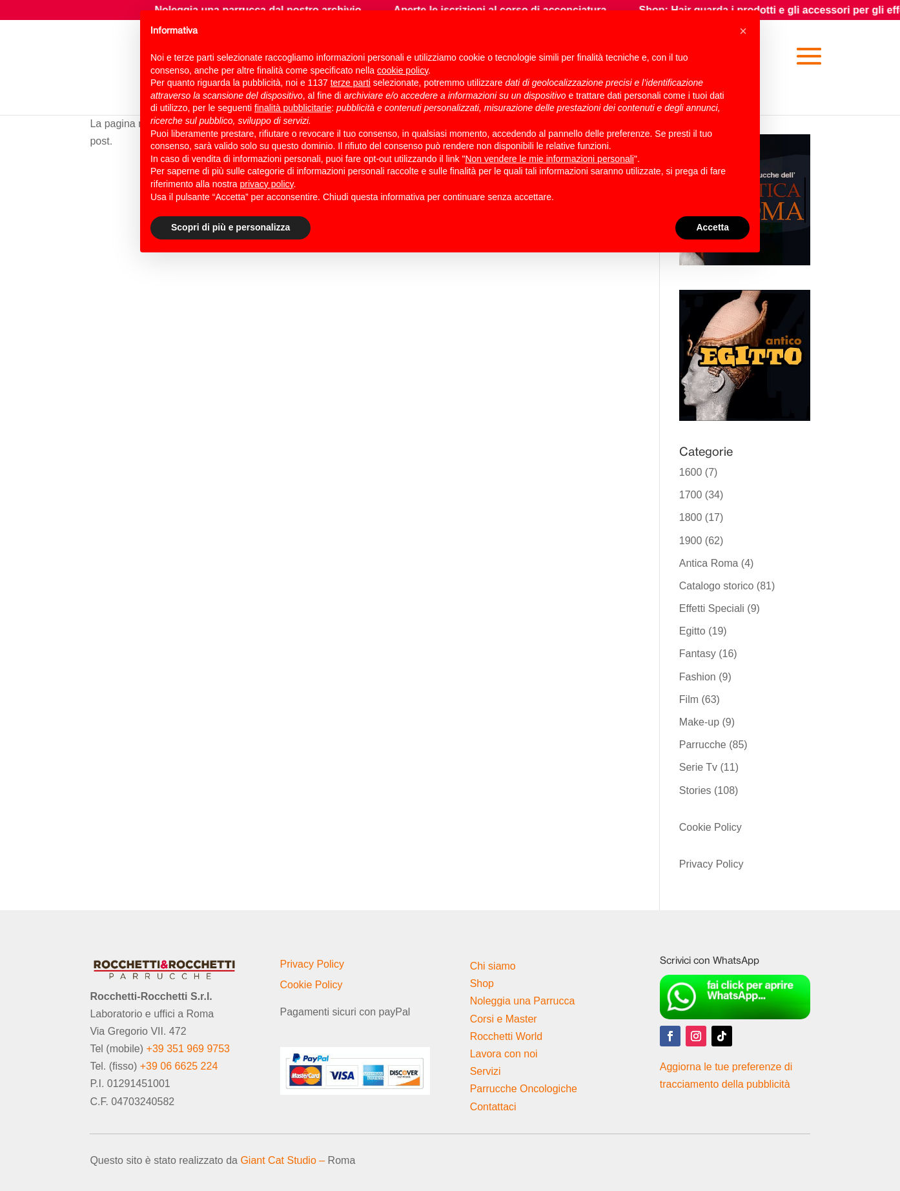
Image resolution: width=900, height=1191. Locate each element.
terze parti (351, 82)
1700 (690, 494)
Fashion (697, 676)
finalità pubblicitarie (292, 108)
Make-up (699, 722)
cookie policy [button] (402, 70)
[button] (743, 31)
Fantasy (697, 653)
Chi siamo (493, 966)
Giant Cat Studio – (282, 1160)
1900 (690, 540)
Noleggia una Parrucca (522, 1000)
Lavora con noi (504, 1053)
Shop (482, 983)
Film (689, 699)
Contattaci (493, 1106)
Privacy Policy (711, 864)
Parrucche (702, 744)
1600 (690, 472)
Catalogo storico (716, 585)
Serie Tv (698, 767)
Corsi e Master (503, 1018)
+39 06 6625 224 (179, 1066)
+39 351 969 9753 (188, 1048)
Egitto (692, 631)
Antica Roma (709, 563)
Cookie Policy (710, 827)
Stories (695, 790)
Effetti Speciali (711, 608)
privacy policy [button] (267, 184)
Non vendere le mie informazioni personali (549, 159)
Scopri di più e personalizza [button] (230, 227)
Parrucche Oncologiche (523, 1088)
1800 (690, 517)
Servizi (485, 1071)
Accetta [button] (712, 227)
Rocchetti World (506, 1036)
